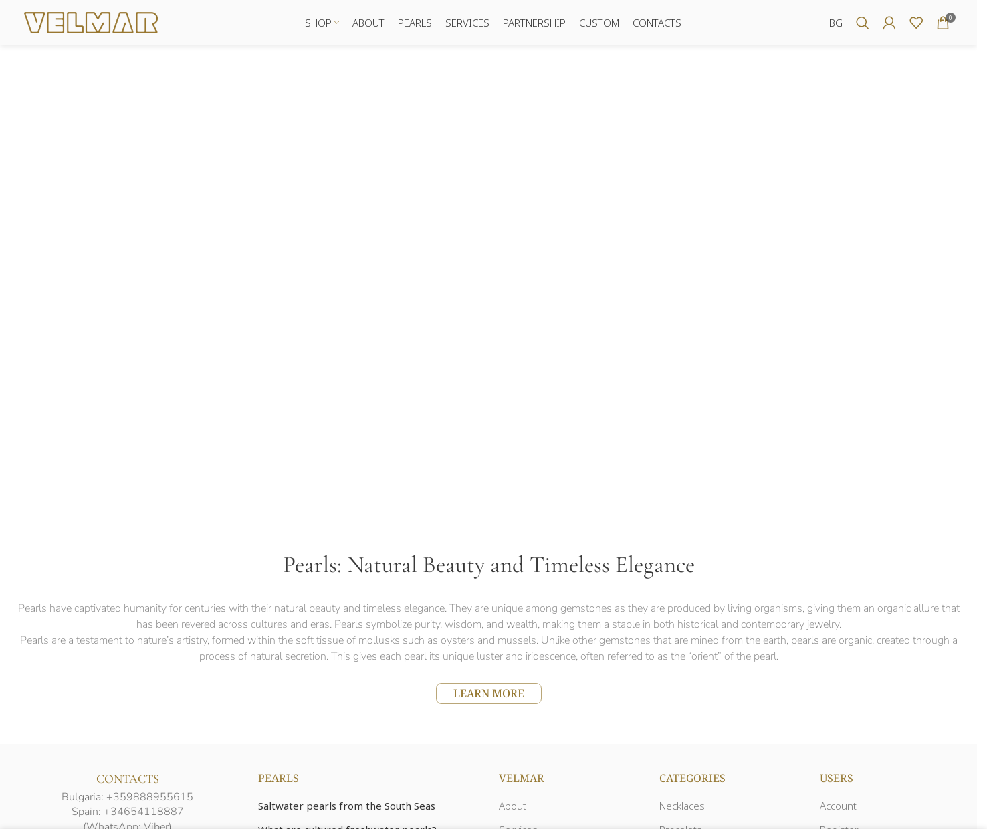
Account (838, 807)
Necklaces (682, 807)
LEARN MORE (488, 693)
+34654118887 (144, 813)
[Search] (862, 23)
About (512, 807)
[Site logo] (91, 22)
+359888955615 (149, 797)
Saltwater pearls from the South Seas (346, 807)
